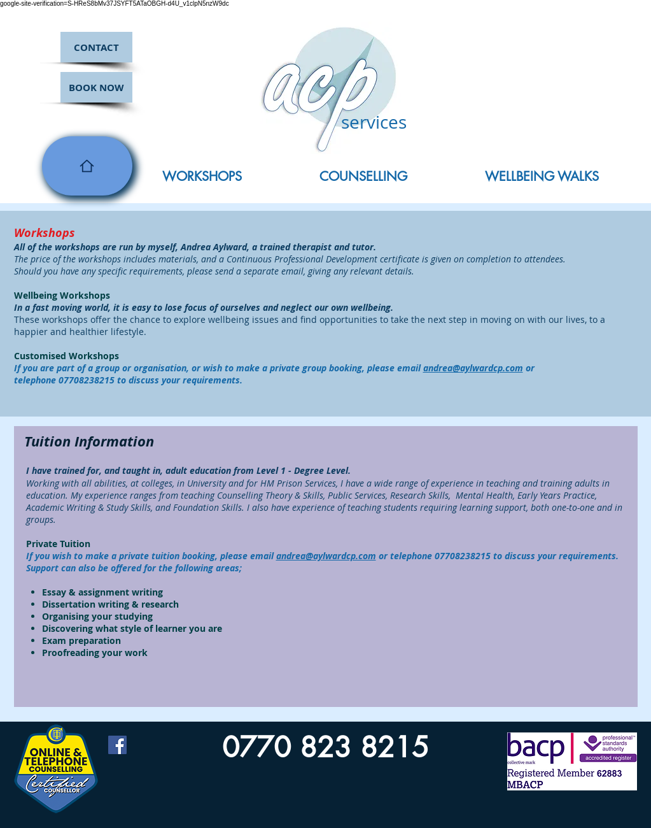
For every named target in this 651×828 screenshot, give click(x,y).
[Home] (87, 166)
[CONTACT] (96, 47)
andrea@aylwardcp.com (473, 368)
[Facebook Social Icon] (117, 745)
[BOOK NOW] (96, 87)
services (374, 122)
